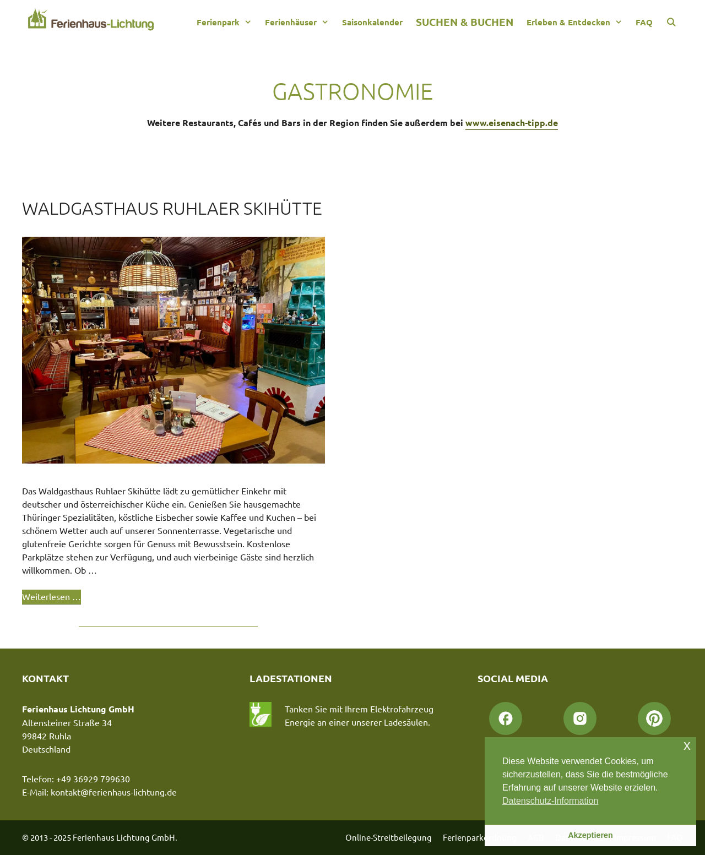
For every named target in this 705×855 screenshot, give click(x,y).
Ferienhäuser (300, 22)
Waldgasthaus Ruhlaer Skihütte (172, 208)
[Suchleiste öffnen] (671, 22)
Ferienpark (227, 22)
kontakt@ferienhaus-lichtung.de (114, 791)
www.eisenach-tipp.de (511, 122)
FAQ (644, 22)
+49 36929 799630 (93, 778)
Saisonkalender (372, 22)
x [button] (687, 745)
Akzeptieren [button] (590, 835)
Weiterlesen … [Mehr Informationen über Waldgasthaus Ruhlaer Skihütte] (51, 596)
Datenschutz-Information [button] (550, 800)
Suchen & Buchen (464, 22)
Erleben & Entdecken (578, 22)
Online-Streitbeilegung (388, 837)
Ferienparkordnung (480, 837)
